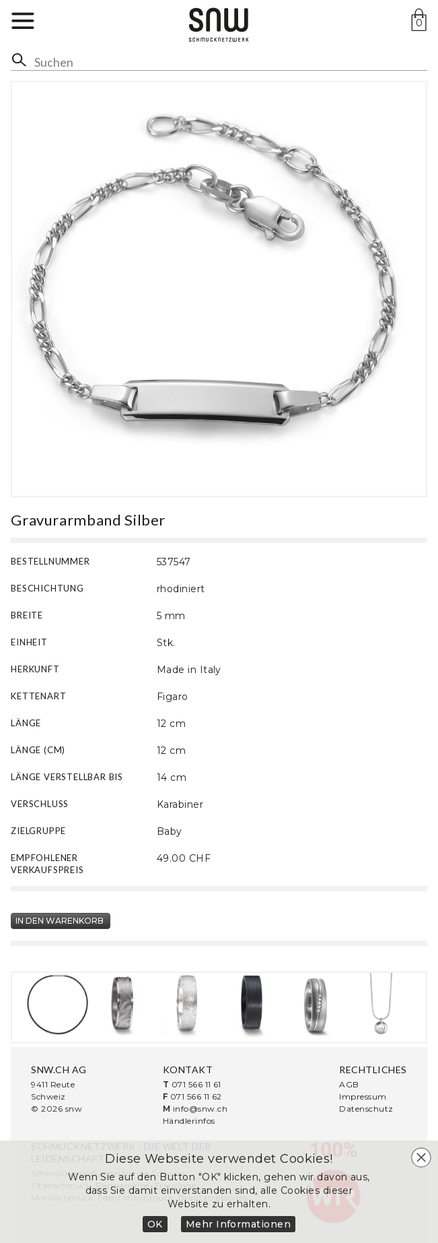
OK (155, 1224)
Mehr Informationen (238, 1224)
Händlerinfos (189, 1121)
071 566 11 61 (196, 1084)
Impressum (362, 1096)
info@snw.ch (200, 1109)
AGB (349, 1084)
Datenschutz (366, 1109)
